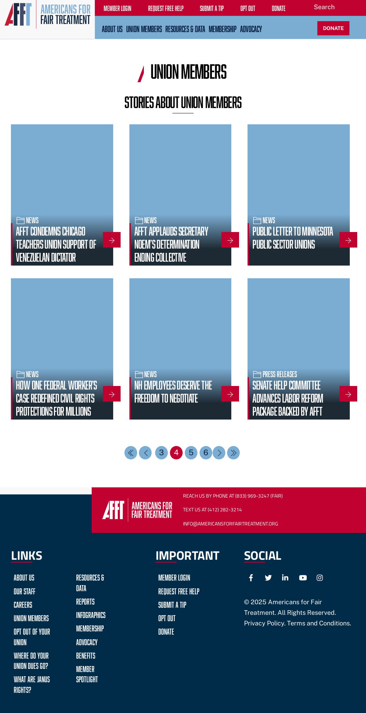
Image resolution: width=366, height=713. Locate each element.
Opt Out (167, 617)
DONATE (333, 28)
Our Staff (24, 590)
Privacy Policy (264, 623)
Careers (23, 603)
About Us (112, 28)
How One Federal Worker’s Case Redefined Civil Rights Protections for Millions (56, 397)
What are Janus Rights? (32, 683)
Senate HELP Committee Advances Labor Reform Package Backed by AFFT (287, 397)
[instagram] (320, 577)
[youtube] (303, 577)
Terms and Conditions (318, 623)
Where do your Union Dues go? (31, 660)
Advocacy (251, 28)
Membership (223, 28)
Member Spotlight (87, 673)
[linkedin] (286, 577)
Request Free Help (178, 590)
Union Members (144, 28)
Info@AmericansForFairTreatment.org (230, 524)
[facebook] (251, 577)
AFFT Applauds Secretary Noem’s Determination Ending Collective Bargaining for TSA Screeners (171, 256)
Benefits (85, 654)
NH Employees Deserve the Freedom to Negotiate (173, 390)
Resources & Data (185, 28)
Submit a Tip (172, 603)
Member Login (174, 576)
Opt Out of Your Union (32, 636)
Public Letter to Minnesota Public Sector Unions (292, 236)
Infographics (90, 614)
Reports (85, 600)
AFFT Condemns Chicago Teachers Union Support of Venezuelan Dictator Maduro (56, 249)
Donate (166, 630)
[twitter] (268, 577)
